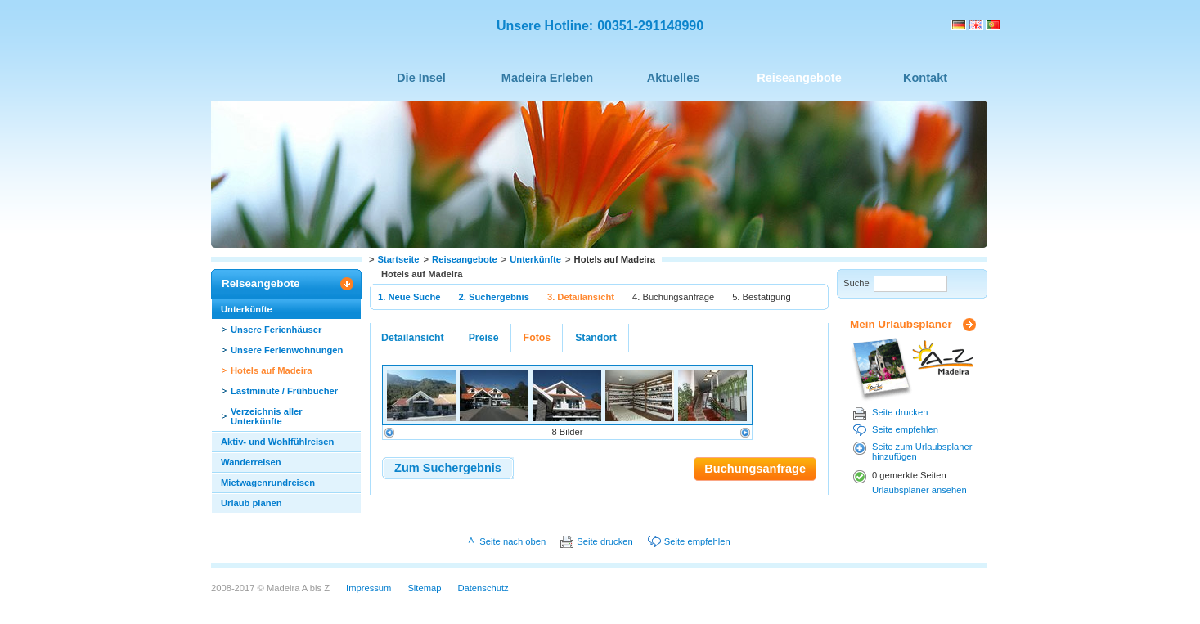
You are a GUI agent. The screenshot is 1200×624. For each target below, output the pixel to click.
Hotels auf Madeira (271, 370)
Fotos (537, 337)
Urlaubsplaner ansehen (919, 490)
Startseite (399, 259)
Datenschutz (482, 588)
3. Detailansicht (580, 297)
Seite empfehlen (905, 429)
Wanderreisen (251, 462)
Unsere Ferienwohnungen (287, 350)
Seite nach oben (512, 541)
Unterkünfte (535, 259)
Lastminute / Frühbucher (284, 391)
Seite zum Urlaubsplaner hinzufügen (922, 451)
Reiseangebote (464, 259)
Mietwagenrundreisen (268, 482)
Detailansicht (412, 337)
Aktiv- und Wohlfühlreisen (277, 442)
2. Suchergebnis (493, 297)
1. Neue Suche (409, 297)
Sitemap (424, 588)
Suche (856, 283)
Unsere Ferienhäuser (276, 329)
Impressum (368, 588)
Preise (484, 337)
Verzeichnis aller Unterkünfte (267, 416)
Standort (596, 337)
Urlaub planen (251, 503)
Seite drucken (900, 412)
